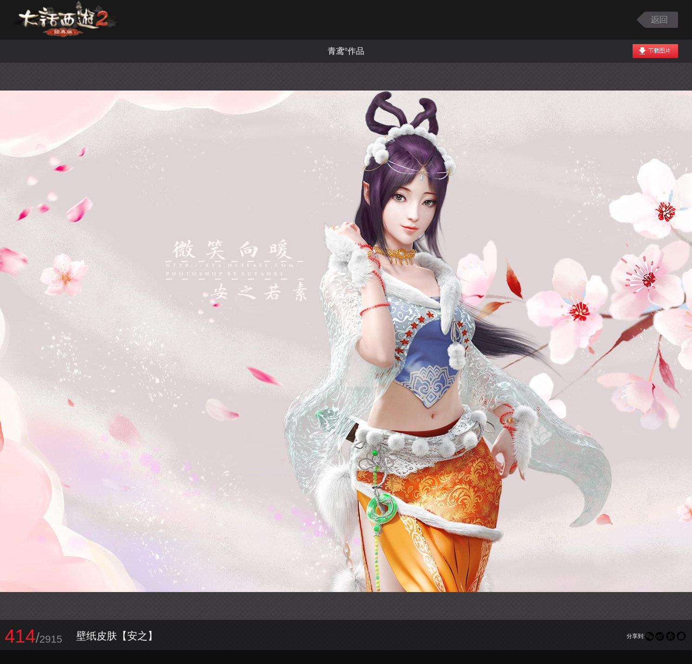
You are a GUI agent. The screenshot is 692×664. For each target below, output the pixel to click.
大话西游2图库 (66, 19)
